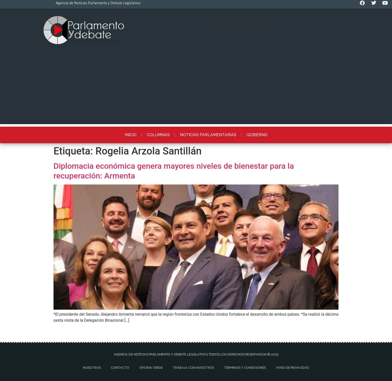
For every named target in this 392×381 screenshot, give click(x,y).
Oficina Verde (151, 367)
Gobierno (257, 134)
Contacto (120, 367)
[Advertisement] (196, 89)
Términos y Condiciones (245, 367)
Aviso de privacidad (292, 367)
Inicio (130, 134)
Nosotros (92, 367)
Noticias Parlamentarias (208, 134)
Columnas (158, 134)
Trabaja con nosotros (193, 367)
